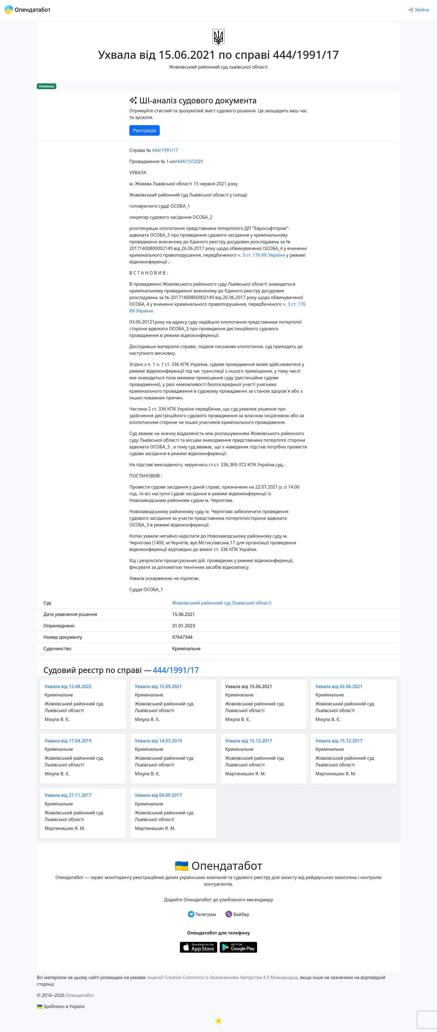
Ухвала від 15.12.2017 (248, 741)
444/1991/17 (165, 150)
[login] (419, 10)
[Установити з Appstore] (199, 947)
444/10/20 (187, 161)
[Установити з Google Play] (238, 947)
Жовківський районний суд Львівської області (221, 603)
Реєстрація (144, 130)
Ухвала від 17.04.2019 (68, 741)
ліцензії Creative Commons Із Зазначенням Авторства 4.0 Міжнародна (222, 977)
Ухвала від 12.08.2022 (68, 686)
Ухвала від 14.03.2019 (158, 741)
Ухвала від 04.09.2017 (158, 795)
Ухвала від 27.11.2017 (68, 795)
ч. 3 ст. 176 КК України (261, 255)
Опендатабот (80, 995)
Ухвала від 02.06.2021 (339, 686)
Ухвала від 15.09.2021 (158, 686)
